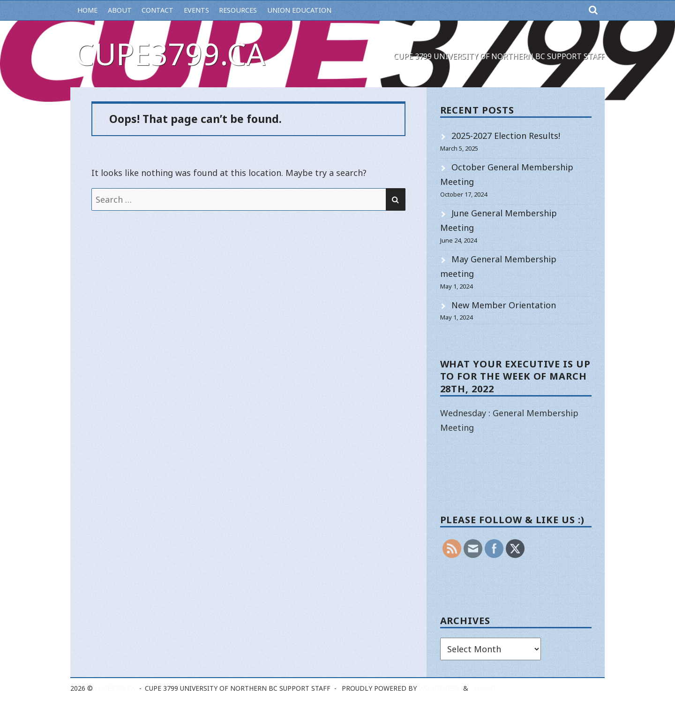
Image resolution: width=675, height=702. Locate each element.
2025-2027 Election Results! (505, 135)
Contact (157, 10)
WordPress (439, 688)
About (120, 10)
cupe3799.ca (170, 53)
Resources (238, 10)
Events (196, 10)
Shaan (484, 688)
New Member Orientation (503, 305)
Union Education (299, 10)
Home (87, 10)
